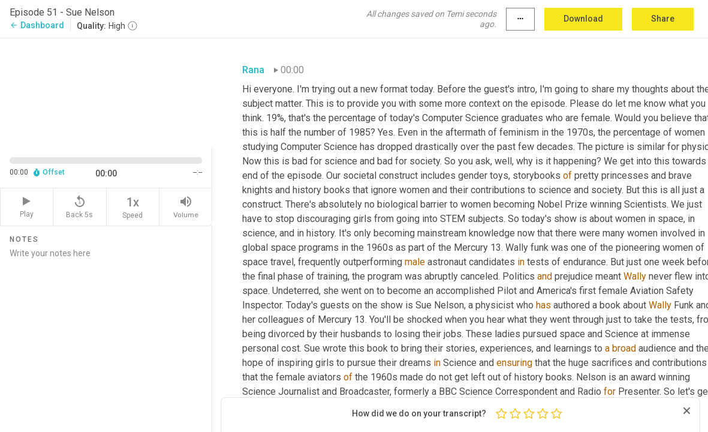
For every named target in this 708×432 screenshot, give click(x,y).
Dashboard (37, 25)
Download (583, 18)
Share (662, 18)
